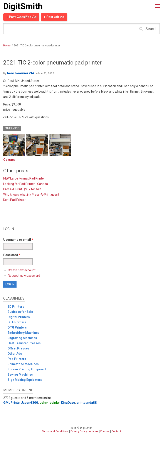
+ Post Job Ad (54, 17)
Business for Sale (20, 312)
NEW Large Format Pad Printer (24, 178)
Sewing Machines (20, 374)
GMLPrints (11, 403)
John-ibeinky (49, 403)
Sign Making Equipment (25, 379)
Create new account (21, 270)
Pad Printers (17, 359)
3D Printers (16, 306)
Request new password (24, 275)
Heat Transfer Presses (24, 343)
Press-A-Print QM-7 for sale (22, 189)
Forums (104, 431)
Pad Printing (12, 128)
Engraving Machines (22, 338)
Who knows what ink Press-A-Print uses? (31, 194)
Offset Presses (18, 348)
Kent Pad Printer (14, 200)
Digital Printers (19, 317)
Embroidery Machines (23, 332)
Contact (9, 159)
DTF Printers (17, 322)
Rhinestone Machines (23, 364)
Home (6, 45)
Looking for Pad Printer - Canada (25, 184)
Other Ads (15, 353)
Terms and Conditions (55, 431)
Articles (93, 431)
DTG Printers (17, 327)
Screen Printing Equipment (27, 369)
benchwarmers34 (20, 73)
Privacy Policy (79, 431)
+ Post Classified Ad (21, 17)
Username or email (18, 239)
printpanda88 (86, 403)
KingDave (68, 403)
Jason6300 (29, 403)
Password (11, 255)
